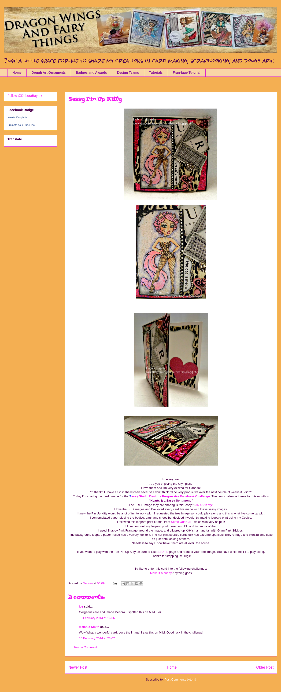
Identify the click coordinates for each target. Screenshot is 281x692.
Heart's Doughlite (17, 117)
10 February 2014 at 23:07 (97, 638)
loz (81, 606)
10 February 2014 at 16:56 (97, 618)
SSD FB (162, 552)
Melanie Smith (89, 627)
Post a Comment (85, 647)
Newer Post (77, 667)
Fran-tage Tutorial (186, 72)
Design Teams (128, 72)
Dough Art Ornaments (49, 72)
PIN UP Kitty (203, 505)
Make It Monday (161, 573)
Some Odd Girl (182, 522)
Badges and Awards (91, 72)
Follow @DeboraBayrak (24, 96)
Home (17, 72)
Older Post (265, 667)
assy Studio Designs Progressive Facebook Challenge (170, 496)
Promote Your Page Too (21, 125)
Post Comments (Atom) (180, 679)
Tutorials (156, 72)
